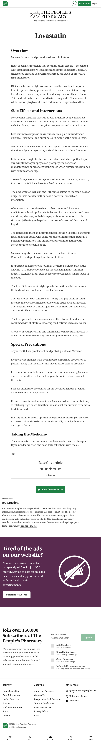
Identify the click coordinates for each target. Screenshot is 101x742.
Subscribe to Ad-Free (16, 594)
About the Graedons (44, 691)
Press (36, 715)
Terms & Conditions (44, 703)
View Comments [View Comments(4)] (50, 489)
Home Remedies (11, 691)
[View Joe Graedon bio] (41, 503)
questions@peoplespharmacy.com (81, 691)
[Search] (74, 3)
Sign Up (88, 637)
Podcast (6, 703)
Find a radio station (12, 707)
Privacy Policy (41, 711)
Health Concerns (11, 699)
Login (94, 3)
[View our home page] (5, 4)
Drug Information (11, 695)
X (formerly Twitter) (77, 696)
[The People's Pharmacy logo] (50, 14)
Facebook (72, 701)
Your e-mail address (58, 635)
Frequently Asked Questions (47, 699)
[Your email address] (64, 639)
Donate (6, 715)
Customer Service (42, 707)
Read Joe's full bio (28, 526)
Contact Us (39, 695)
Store (5, 711)
